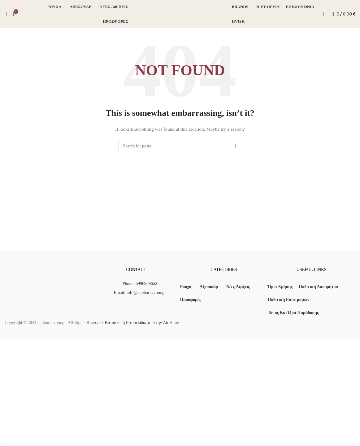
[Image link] (48, 286)
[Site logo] (180, 13)
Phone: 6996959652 (140, 283)
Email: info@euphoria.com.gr (140, 292)
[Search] (6, 14)
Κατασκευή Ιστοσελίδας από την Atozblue (141, 322)
